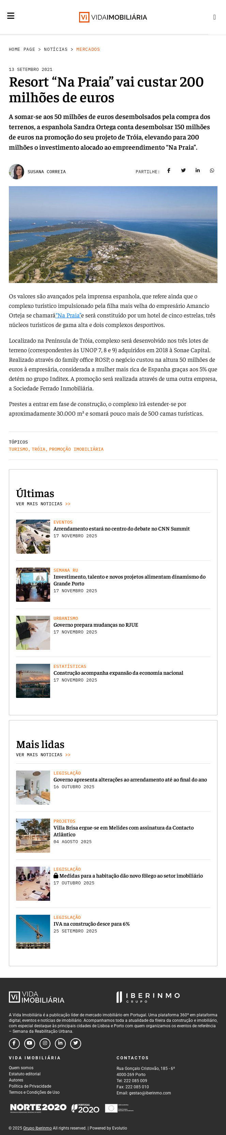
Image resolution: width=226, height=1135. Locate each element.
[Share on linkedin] (197, 171)
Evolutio (119, 1128)
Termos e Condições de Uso (34, 1092)
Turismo (18, 449)
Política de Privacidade (30, 1086)
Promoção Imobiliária (76, 449)
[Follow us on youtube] (29, 1043)
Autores (16, 1080)
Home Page (22, 49)
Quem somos (21, 1067)
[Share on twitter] (183, 171)
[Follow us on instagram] (45, 1043)
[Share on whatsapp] (212, 171)
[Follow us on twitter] (75, 1043)
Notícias (55, 49)
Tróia (38, 449)
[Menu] (10, 15)
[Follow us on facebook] (14, 1043)
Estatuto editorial (25, 1074)
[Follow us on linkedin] (60, 1043)
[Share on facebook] (169, 171)
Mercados (88, 49)
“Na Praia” (68, 315)
